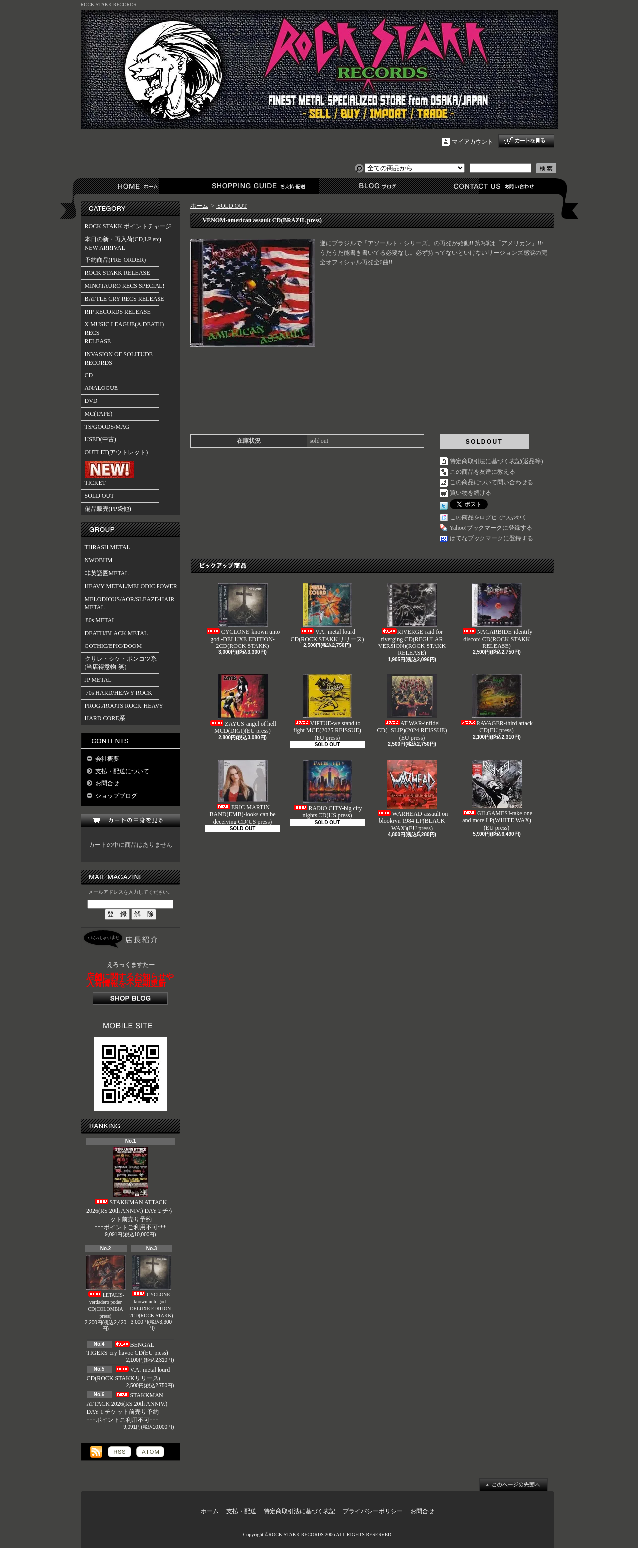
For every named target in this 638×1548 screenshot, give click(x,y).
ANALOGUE (101, 388)
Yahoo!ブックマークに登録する (491, 527)
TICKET (109, 473)
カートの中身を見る (130, 820)
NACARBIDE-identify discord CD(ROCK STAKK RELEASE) (496, 616)
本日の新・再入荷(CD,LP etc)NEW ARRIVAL (123, 243)
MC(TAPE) (99, 413)
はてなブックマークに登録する (491, 538)
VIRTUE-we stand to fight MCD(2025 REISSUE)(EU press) (327, 707)
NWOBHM (99, 560)
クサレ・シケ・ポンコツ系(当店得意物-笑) (121, 663)
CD (89, 375)
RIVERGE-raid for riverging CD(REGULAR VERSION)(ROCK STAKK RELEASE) (412, 619)
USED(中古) (100, 439)
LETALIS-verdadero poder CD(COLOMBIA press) (106, 1286)
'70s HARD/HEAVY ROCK (119, 692)
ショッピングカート (526, 141)
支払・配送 (241, 1511)
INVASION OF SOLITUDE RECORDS (119, 358)
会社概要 (107, 758)
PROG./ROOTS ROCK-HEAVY (124, 705)
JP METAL (98, 679)
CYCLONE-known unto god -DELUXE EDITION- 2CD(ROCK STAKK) (151, 1286)
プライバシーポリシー (373, 1511)
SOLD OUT (99, 495)
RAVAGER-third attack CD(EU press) (497, 704)
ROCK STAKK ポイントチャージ (128, 226)
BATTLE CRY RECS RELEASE (124, 298)
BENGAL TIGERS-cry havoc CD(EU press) (127, 1349)
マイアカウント (472, 141)
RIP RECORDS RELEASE (118, 311)
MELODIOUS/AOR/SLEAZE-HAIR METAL (130, 603)
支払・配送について (258, 186)
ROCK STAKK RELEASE (117, 272)
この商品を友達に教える (482, 471)
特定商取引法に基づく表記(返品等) (496, 461)
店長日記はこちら (130, 998)
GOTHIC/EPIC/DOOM (113, 646)
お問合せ (494, 186)
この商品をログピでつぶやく (488, 517)
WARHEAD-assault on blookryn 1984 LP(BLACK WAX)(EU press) (412, 796)
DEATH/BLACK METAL (116, 633)
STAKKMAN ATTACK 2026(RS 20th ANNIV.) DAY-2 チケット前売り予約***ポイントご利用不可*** (130, 1189)
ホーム (140, 186)
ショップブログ (376, 186)
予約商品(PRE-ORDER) (115, 260)
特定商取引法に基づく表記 (299, 1511)
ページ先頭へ (513, 1484)
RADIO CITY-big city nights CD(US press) (327, 789)
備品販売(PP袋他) (108, 508)
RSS (119, 1451)
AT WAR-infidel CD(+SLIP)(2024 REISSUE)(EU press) (412, 707)
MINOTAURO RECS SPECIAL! (125, 285)
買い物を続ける (470, 492)
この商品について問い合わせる (491, 482)
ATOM (150, 1451)
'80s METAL (100, 620)
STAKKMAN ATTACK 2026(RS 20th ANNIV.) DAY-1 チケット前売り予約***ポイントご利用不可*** (127, 1407)
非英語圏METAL (107, 573)
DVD (91, 400)
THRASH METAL (107, 547)
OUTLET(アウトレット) (116, 452)
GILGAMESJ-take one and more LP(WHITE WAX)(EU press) (496, 795)
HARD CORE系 (105, 718)
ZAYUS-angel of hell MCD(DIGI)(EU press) (242, 704)
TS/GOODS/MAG (107, 426)
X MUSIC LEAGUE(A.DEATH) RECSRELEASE (124, 333)
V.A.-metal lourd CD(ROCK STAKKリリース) (327, 612)
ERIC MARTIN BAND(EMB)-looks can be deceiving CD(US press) (243, 792)
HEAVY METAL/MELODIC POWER (131, 586)
